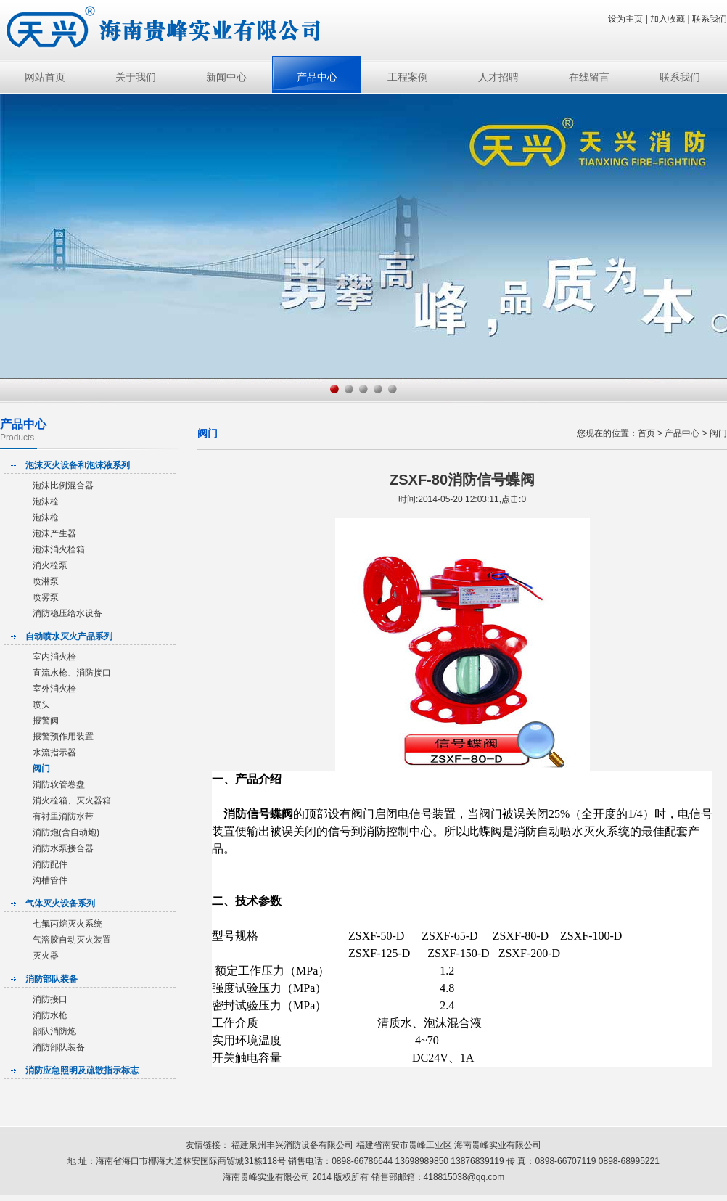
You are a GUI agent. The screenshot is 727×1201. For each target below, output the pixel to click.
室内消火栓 (54, 657)
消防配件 (50, 864)
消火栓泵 (50, 565)
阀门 (41, 768)
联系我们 (709, 19)
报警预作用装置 (63, 736)
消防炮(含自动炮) (66, 832)
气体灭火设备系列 (60, 903)
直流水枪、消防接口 (72, 673)
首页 (646, 433)
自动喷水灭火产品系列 (68, 636)
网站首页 (45, 77)
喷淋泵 (46, 581)
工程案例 (407, 77)
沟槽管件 (50, 880)
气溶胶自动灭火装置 (72, 940)
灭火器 (46, 956)
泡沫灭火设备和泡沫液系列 (77, 465)
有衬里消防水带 (63, 816)
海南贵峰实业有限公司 (497, 1145)
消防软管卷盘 (59, 784)
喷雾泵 (46, 597)
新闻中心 (226, 77)
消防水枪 (50, 1015)
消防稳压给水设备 (67, 613)
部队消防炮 (54, 1031)
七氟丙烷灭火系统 (67, 924)
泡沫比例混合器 (63, 485)
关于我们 (135, 77)
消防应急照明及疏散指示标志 (82, 1070)
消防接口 (50, 999)
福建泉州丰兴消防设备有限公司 (292, 1145)
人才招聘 (498, 77)
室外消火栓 (54, 689)
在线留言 (589, 77)
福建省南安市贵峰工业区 (405, 1145)
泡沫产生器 (54, 533)
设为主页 (625, 19)
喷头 (41, 705)
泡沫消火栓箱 (59, 549)
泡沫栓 (46, 501)
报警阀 (46, 721)
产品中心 (317, 77)
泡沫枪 (46, 517)
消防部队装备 (51, 979)
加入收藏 (667, 19)
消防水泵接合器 (63, 848)
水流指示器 (54, 752)
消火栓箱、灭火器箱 (72, 800)
